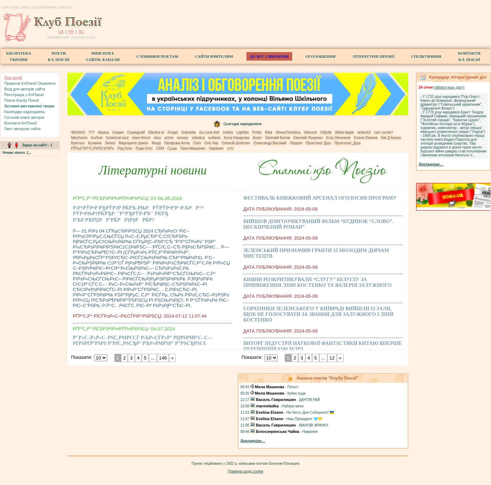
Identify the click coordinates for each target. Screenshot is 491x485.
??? (91, 132)
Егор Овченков (338, 138)
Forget (173, 132)
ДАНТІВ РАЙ (309, 400)
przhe (169, 138)
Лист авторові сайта (22, 129)
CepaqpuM (136, 132)
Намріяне (310, 432)
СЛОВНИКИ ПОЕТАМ (157, 56)
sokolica (198, 138)
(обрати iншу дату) (449, 87)
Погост (292, 387)
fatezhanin (79, 138)
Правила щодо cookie (245, 471)
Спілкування (426, 56)
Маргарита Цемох (133, 143)
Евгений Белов (278, 138)
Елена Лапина (365, 138)
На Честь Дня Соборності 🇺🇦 (310, 412)
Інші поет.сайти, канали (103, 56)
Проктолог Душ (318, 143)
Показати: (81, 357)
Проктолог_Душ (347, 143)
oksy (157, 138)
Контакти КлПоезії (20, 123)
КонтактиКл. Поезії (469, 56)
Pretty (256, 132)
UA (61, 31)
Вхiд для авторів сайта (24, 89)
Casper (118, 132)
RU (81, 31)
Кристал (77, 143)
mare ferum (141, 138)
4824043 (78, 132)
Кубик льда (296, 393)
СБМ (160, 148)
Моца (156, 143)
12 (332, 358)
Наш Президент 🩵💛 (304, 419)
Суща (172, 148)
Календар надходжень (24, 112)
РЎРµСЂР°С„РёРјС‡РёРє (92, 148)
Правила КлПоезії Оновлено (30, 83)
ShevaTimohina (288, 132)
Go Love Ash (209, 132)
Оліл (197, 143)
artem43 (364, 132)
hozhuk (96, 138)
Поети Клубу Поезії (21, 100)
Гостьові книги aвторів (24, 117)
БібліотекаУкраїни (18, 56)
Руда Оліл (144, 148)
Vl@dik (326, 132)
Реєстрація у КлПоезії (24, 95)
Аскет (257, 138)
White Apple (344, 132)
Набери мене (293, 406)
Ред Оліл (125, 148)
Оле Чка (211, 143)
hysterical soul (117, 138)
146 (163, 358)
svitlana (214, 138)
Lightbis (242, 132)
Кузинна (95, 143)
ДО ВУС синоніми (269, 56)
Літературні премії (373, 56)
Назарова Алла (177, 143)
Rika (268, 132)
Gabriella (188, 132)
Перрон (296, 143)
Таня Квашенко (193, 148)
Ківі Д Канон (391, 138)
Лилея (110, 143)
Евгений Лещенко (308, 138)
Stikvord (310, 132)
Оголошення (320, 56)
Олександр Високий (269, 143)
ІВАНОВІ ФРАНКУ (313, 425)
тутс (230, 148)
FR (71, 31)
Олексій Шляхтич (236, 143)
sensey (183, 138)
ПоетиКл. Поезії (59, 56)
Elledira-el (156, 132)
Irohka (228, 132)
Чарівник (216, 148)
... (153, 358)
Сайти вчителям (214, 56)
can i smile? (383, 132)
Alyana (103, 132)
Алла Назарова (236, 138)
